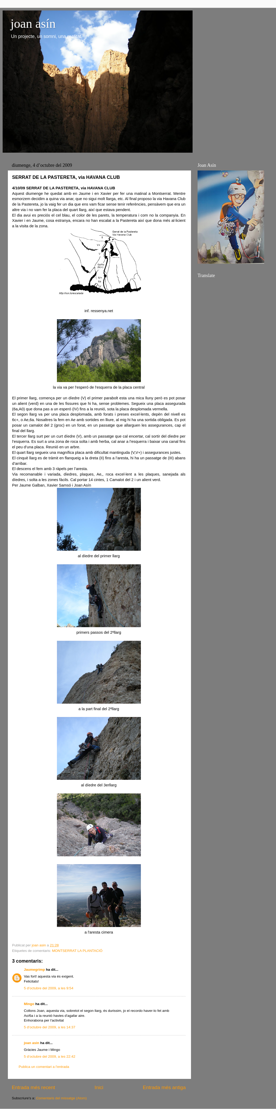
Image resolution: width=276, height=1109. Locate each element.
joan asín (33, 23)
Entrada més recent (33, 1087)
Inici (98, 1087)
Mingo (29, 1004)
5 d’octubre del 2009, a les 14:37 (49, 1027)
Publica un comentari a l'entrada (44, 1067)
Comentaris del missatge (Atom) (61, 1098)
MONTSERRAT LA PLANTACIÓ (77, 951)
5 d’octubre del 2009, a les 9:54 (48, 988)
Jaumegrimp (34, 970)
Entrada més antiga (164, 1087)
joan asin (31, 1043)
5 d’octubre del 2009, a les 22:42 (49, 1056)
